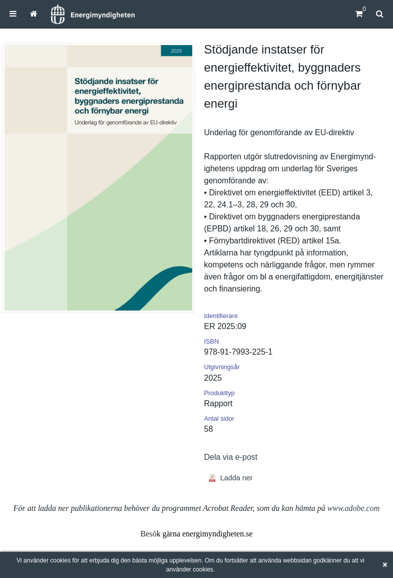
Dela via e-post (231, 457)
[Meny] (13, 14)
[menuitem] (13, 14)
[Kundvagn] (358, 14)
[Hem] (92, 14)
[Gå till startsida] (34, 14)
